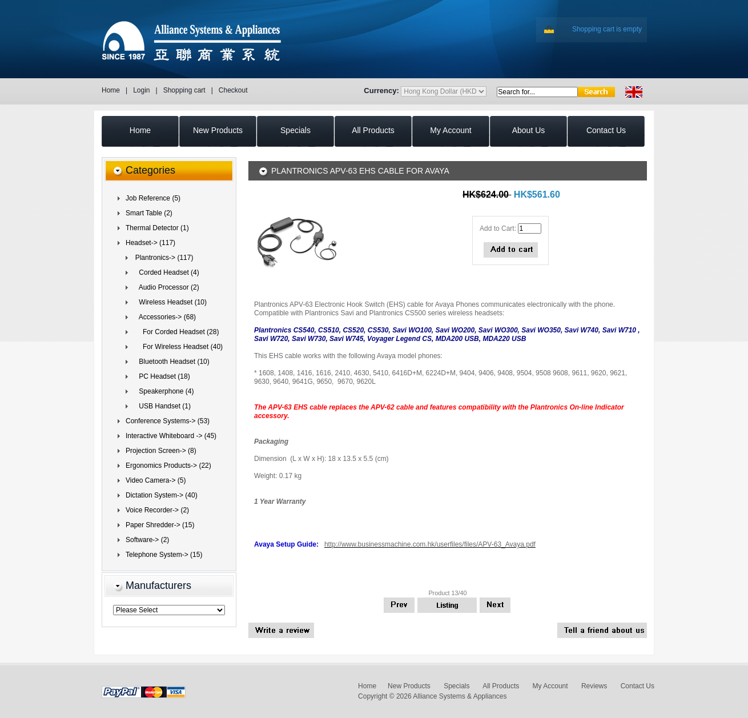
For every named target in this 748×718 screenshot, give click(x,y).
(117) (150, 243)
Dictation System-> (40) (162, 495)
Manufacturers (158, 585)
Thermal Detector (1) (157, 228)
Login (141, 90)
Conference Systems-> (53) (168, 421)
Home (111, 90)
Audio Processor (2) (165, 287)
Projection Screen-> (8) (161, 451)
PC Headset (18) (160, 376)
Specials (456, 686)
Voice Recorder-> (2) (157, 510)
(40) (177, 347)
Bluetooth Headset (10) (170, 362)
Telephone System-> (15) (164, 555)
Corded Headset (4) (165, 272)
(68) (163, 317)
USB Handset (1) (161, 406)
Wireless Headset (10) (169, 302)
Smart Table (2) (149, 213)
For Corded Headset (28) (175, 332)
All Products (500, 686)
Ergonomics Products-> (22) (168, 466)
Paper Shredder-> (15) (160, 525)
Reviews (594, 686)
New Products (409, 686)
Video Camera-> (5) (156, 480)
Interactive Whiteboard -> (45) (171, 436)
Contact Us (637, 686)
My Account (550, 686)
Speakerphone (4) (162, 391)
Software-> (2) (147, 540)
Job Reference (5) (153, 198)
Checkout (233, 90)
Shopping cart (184, 90)
